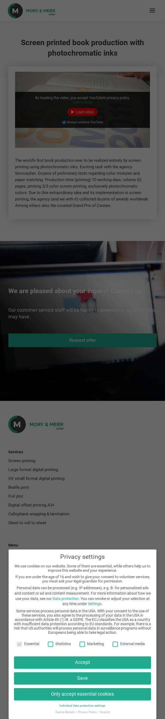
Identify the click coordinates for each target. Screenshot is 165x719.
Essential (28, 644)
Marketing (92, 644)
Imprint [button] (105, 712)
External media (129, 644)
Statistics (59, 644)
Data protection (66, 598)
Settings (95, 604)
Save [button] (82, 678)
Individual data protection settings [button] (82, 705)
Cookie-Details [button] (65, 712)
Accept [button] (82, 662)
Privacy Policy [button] (88, 712)
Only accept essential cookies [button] (82, 694)
